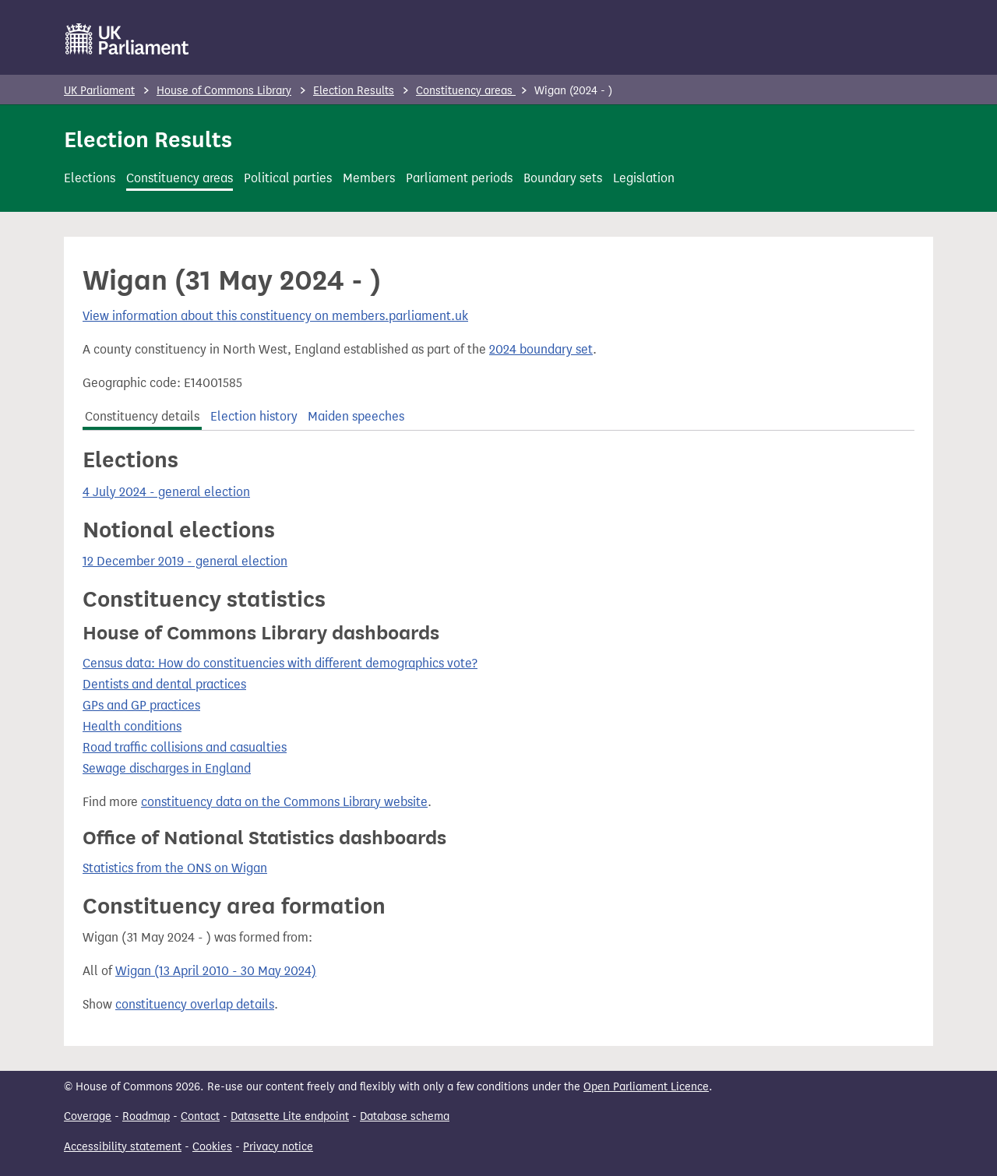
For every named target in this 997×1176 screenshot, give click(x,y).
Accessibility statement (122, 1146)
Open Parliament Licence (646, 1086)
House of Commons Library (224, 90)
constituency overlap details (194, 1004)
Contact (200, 1116)
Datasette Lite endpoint (290, 1116)
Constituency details (142, 416)
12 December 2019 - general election (185, 561)
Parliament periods (459, 178)
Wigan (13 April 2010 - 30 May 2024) (215, 970)
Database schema (404, 1116)
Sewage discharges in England (167, 768)
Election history (254, 416)
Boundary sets (562, 178)
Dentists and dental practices (164, 684)
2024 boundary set (541, 349)
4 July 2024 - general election (166, 491)
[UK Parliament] (127, 39)
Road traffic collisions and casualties (185, 747)
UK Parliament (99, 90)
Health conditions (132, 726)
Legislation (644, 178)
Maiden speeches (356, 416)
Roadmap (146, 1116)
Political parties (288, 178)
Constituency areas (466, 90)
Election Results (353, 90)
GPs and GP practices (141, 705)
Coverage (87, 1116)
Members (369, 178)
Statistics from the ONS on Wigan (175, 868)
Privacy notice (278, 1146)
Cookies (212, 1146)
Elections (89, 178)
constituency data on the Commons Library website (284, 801)
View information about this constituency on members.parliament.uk (275, 315)
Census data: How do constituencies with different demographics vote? (280, 663)
